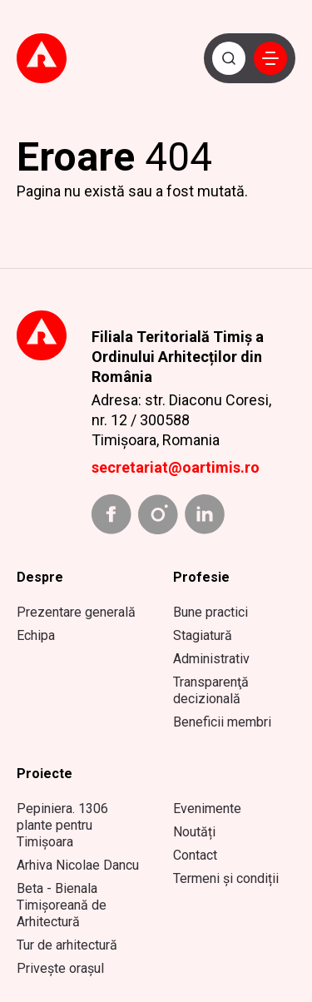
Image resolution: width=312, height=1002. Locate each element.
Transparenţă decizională (211, 690)
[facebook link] (111, 514)
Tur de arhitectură (67, 945)
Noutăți (194, 832)
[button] (270, 58)
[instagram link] (158, 514)
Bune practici (210, 612)
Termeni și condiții (226, 878)
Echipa (36, 635)
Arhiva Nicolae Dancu (78, 865)
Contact (195, 855)
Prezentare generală (76, 612)
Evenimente (207, 808)
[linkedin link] (205, 514)
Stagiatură (202, 635)
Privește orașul (60, 968)
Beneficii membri (222, 722)
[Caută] (228, 58)
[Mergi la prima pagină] (53, 58)
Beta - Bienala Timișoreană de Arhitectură (61, 905)
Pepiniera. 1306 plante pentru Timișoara (62, 825)
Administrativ (211, 659)
